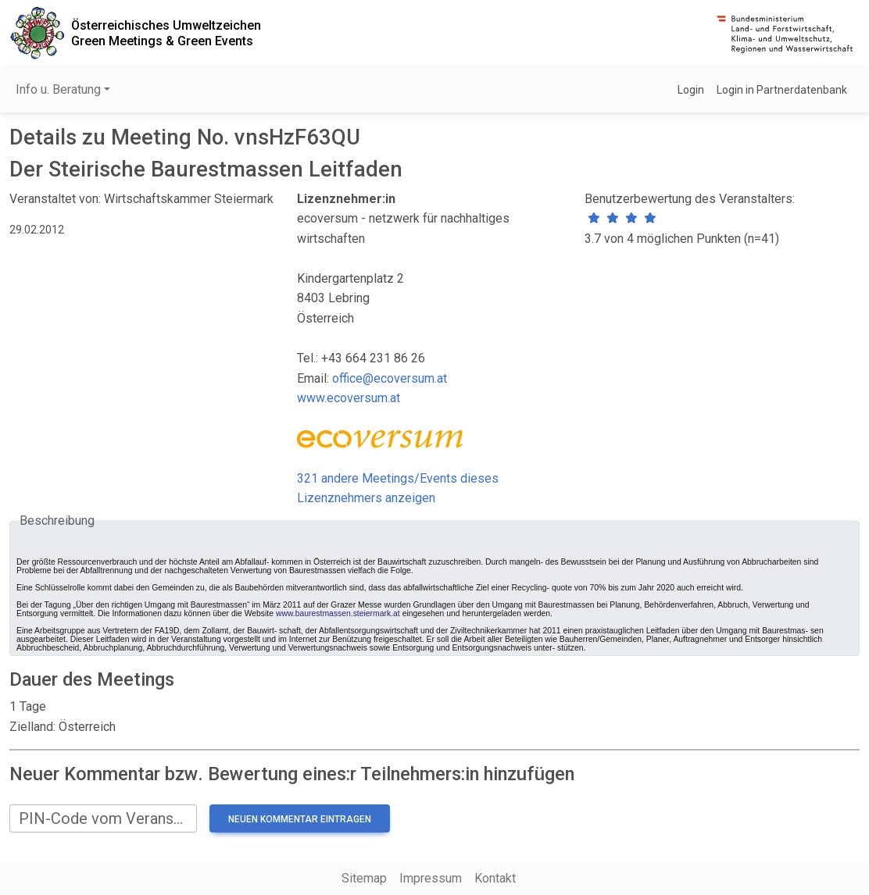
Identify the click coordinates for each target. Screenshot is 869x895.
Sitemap (364, 878)
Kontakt (495, 878)
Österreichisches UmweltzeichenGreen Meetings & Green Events (166, 33)
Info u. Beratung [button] (58, 89)
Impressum (430, 878)
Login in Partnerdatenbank (782, 90)
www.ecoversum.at (348, 397)
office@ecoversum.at (389, 378)
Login (691, 90)
